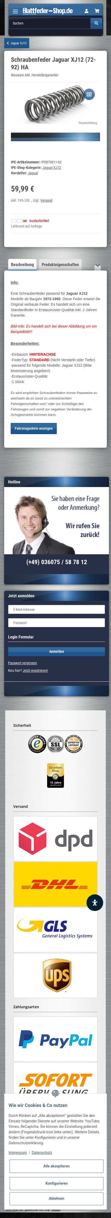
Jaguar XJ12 (51, 167)
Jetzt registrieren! (35, 670)
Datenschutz (42, 1153)
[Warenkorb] (96, 11)
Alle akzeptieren (56, 1166)
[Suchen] (50, 23)
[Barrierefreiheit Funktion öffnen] (95, 902)
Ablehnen (56, 1198)
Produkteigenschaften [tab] (60, 264)
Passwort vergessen (22, 663)
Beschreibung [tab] (22, 264)
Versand (46, 200)
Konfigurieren (56, 1183)
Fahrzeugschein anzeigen (34, 428)
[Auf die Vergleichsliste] (89, 94)
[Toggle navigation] (15, 9)
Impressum (18, 1153)
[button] (86, 11)
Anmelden (56, 651)
